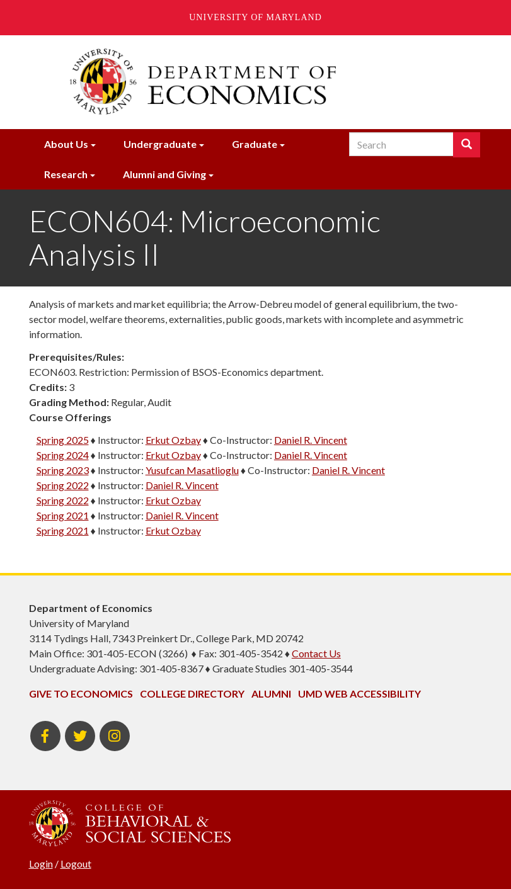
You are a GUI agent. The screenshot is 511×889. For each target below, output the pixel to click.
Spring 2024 (63, 455)
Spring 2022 (63, 485)
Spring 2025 (63, 440)
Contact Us (316, 653)
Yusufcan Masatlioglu (192, 470)
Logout (75, 863)
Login (41, 863)
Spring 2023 (63, 470)
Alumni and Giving (164, 174)
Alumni (271, 693)
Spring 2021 (63, 515)
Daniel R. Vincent (310, 440)
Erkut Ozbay (173, 440)
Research (66, 174)
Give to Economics (81, 693)
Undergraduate (160, 144)
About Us (66, 144)
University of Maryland (255, 17)
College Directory (192, 693)
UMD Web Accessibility (359, 693)
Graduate (254, 144)
